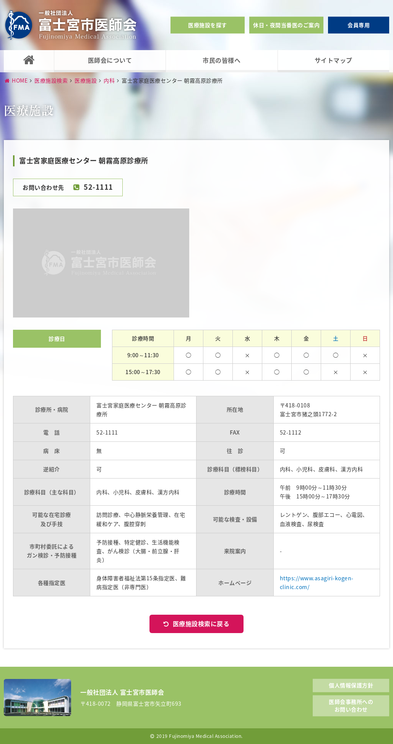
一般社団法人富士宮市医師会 (71, 25)
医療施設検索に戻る (201, 623)
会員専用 (359, 25)
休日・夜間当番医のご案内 (286, 25)
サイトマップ (333, 60)
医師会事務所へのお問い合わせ (351, 705)
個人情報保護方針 (351, 685)
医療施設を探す (207, 25)
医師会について (110, 60)
